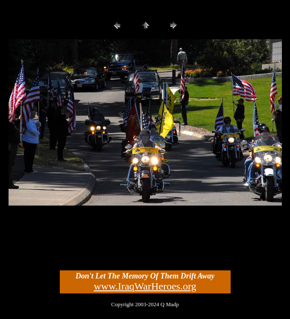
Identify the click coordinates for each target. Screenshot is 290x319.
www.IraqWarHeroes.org (145, 286)
